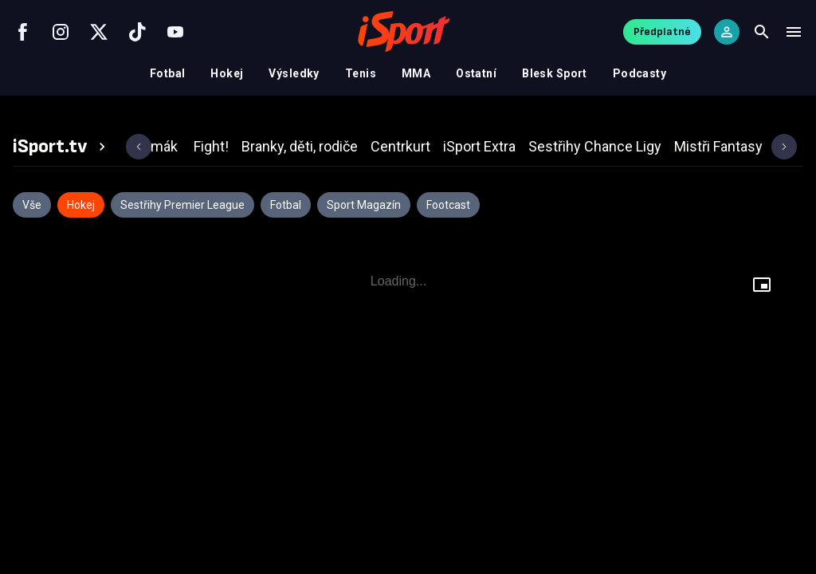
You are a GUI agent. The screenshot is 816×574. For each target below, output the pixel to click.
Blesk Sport (554, 73)
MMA (416, 73)
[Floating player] (762, 285)
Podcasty (639, 73)
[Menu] (793, 31)
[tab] (61, 147)
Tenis (360, 73)
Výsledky (294, 73)
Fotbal (168, 73)
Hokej (226, 73)
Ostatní (476, 73)
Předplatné (662, 31)
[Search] (761, 31)
